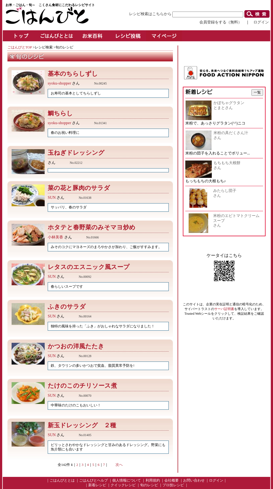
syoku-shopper (59, 83)
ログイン (261, 22)
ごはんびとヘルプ (93, 480)
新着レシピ (97, 485)
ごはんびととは (62, 480)
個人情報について (126, 480)
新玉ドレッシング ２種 (82, 425)
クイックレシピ (123, 485)
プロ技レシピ (173, 485)
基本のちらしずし (73, 73)
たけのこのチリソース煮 (85, 385)
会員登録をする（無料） (220, 22)
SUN (52, 197)
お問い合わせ (194, 480)
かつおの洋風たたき (79, 346)
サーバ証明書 (224, 309)
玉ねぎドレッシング (76, 152)
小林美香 (55, 237)
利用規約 (153, 480)
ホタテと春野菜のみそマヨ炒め (91, 227)
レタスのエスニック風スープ (92, 266)
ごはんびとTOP (19, 47)
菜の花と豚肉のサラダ (82, 187)
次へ (119, 465)
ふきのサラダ (70, 306)
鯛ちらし (60, 113)
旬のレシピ (149, 485)
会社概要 (171, 480)
